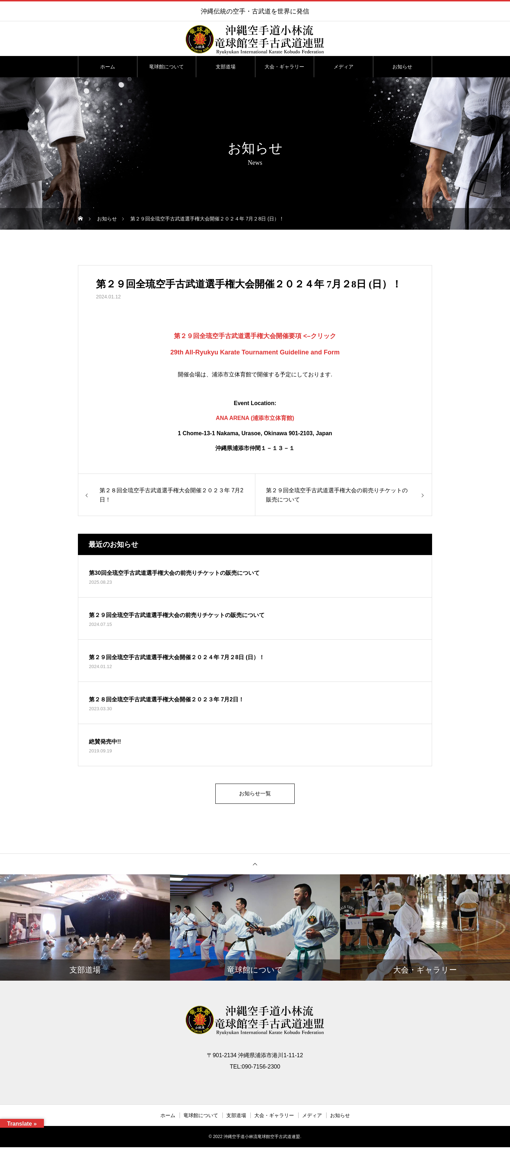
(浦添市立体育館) (272, 418)
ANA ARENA (232, 418)
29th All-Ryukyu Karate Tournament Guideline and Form (255, 352)
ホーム (107, 66)
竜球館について (166, 66)
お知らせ (402, 66)
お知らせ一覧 (255, 794)
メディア (343, 66)
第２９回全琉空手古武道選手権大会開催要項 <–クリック (255, 336)
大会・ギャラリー (284, 66)
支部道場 (226, 66)
